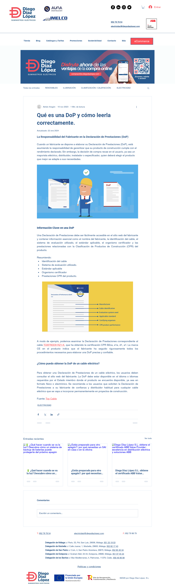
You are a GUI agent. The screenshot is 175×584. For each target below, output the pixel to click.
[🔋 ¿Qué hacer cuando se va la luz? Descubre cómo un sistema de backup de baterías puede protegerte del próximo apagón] (43, 455)
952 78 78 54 (116, 22)
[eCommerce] (142, 41)
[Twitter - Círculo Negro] (129, 7)
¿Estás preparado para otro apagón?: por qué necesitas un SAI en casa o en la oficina (87, 472)
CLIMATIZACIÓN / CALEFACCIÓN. (96, 88)
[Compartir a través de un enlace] (58, 414)
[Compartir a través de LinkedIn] (51, 414)
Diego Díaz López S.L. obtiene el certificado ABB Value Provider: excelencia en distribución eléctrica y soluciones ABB (131, 472)
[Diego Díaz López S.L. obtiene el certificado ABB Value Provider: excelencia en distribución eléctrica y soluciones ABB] (132, 455)
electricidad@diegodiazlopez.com (125, 26)
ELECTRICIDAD (124, 88)
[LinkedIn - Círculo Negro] (118, 7)
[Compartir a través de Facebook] (38, 414)
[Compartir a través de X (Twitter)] (45, 414)
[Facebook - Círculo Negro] (113, 7)
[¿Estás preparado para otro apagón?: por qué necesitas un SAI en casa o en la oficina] (87, 455)
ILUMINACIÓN (69, 88)
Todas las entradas (31, 88)
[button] (148, 88)
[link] (143, 7)
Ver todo (148, 438)
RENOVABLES (51, 88)
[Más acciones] (136, 106)
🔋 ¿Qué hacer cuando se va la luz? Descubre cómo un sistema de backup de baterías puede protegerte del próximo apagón (43, 472)
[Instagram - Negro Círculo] (124, 7)
